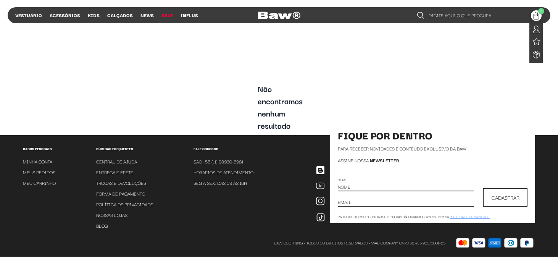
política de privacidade (470, 216)
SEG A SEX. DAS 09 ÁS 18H (220, 182)
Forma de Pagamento (120, 193)
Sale (167, 15)
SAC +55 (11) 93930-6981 (218, 161)
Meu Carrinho (39, 182)
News (147, 15)
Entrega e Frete (114, 172)
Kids (94, 15)
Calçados (120, 15)
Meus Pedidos (39, 172)
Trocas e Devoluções (121, 182)
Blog (102, 225)
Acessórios (65, 15)
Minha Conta (37, 161)
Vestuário (28, 15)
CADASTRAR (505, 197)
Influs (189, 15)
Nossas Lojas (111, 214)
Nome (342, 179)
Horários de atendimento (223, 172)
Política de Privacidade (124, 204)
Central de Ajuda (116, 161)
